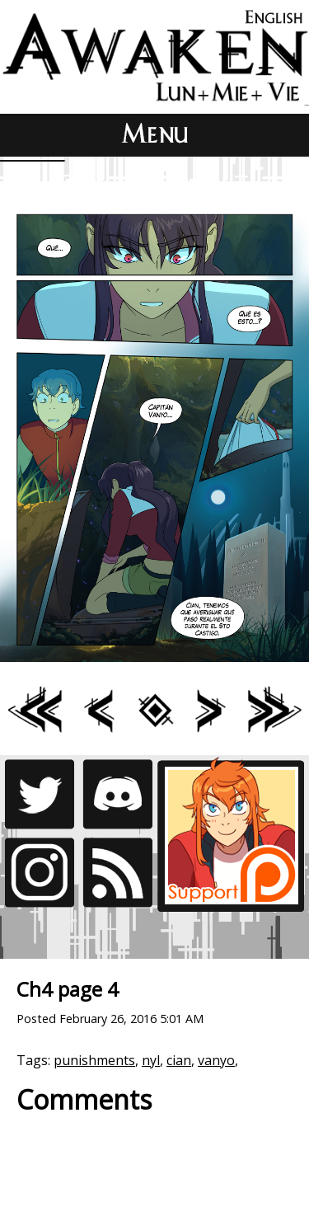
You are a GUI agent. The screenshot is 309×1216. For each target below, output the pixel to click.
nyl (151, 1060)
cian (178, 1060)
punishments (94, 1060)
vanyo (216, 1060)
